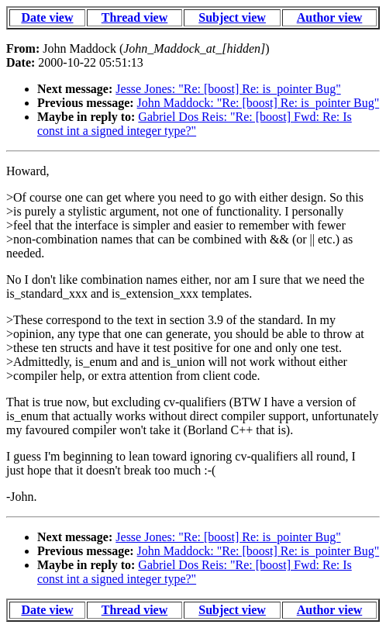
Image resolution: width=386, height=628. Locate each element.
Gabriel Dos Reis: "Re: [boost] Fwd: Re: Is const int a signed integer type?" (194, 123)
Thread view (134, 17)
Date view (47, 17)
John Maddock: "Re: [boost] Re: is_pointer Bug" (258, 102)
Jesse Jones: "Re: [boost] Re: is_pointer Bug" (227, 88)
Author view (330, 17)
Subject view (232, 17)
